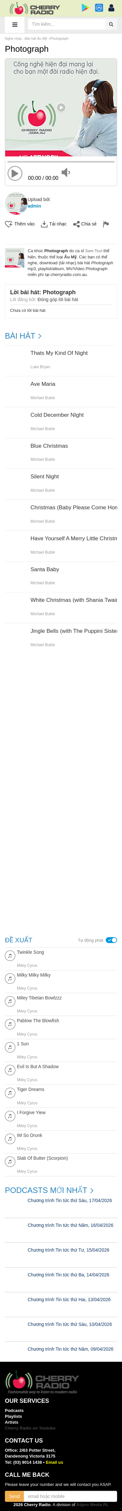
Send (14, 1496)
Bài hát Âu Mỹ (36, 38)
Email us (54, 1462)
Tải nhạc (53, 224)
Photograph (59, 38)
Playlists (13, 1416)
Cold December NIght (57, 415)
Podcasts (14, 1410)
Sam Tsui (93, 251)
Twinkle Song (30, 952)
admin (34, 206)
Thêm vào (19, 224)
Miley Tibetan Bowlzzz (39, 997)
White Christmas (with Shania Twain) (76, 600)
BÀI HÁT (20, 336)
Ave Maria (43, 384)
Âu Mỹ (70, 256)
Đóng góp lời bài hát (58, 299)
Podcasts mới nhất (46, 1190)
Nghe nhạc (13, 38)
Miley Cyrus (27, 965)
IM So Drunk (29, 1135)
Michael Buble (43, 398)
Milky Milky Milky (33, 975)
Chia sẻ (85, 224)
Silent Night (45, 477)
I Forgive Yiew (31, 1112)
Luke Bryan (40, 367)
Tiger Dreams (30, 1089)
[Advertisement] (61, 730)
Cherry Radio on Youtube (30, 1428)
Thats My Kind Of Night (59, 353)
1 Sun (23, 1043)
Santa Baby (45, 570)
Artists (11, 1422)
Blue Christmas (49, 446)
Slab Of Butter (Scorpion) (42, 1158)
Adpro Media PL (92, 1504)
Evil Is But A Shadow (38, 1066)
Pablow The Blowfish (38, 1020)
